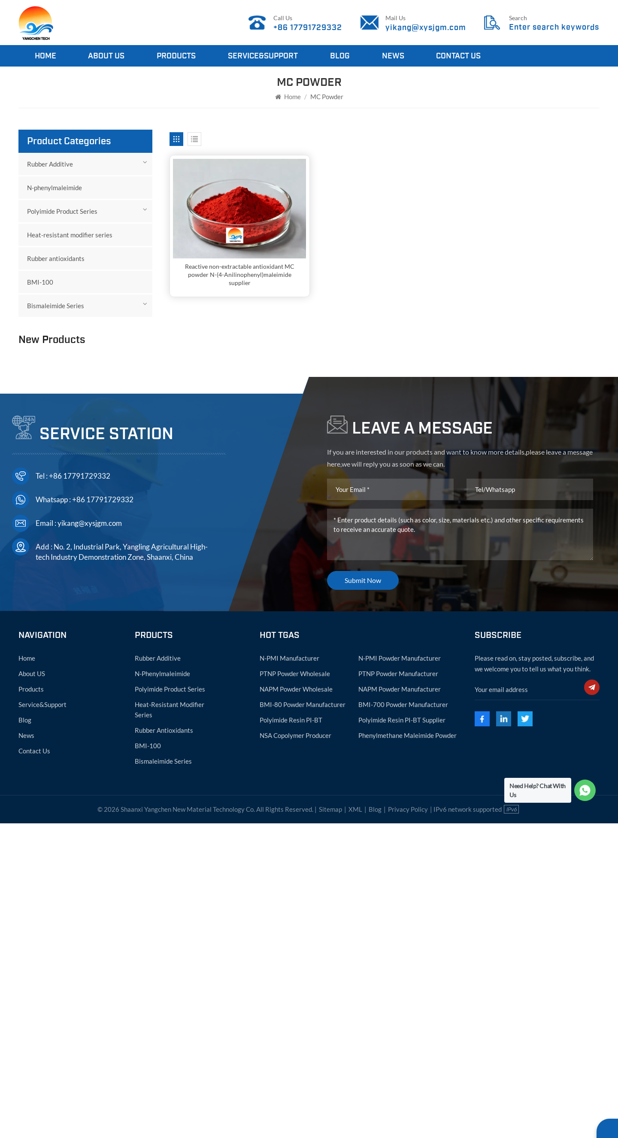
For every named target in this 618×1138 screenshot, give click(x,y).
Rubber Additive (50, 164)
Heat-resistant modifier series (69, 235)
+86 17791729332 (308, 27)
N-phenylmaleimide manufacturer (90, 366)
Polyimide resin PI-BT (291, 1034)
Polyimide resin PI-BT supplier (401, 1034)
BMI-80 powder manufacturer (302, 1019)
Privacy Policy (408, 1124)
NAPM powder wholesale (296, 1003)
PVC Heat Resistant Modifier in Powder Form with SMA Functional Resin (102, 599)
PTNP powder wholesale (295, 988)
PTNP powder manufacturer (398, 988)
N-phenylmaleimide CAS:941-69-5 (104, 444)
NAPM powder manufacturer (399, 1003)
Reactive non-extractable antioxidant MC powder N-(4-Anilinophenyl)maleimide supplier (238, 272)
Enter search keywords (554, 27)
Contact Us (458, 56)
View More (78, 489)
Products (176, 56)
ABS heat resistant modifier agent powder (100, 638)
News (393, 56)
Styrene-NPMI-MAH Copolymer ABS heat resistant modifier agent (104, 559)
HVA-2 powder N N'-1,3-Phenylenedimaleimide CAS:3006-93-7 (97, 520)
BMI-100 (40, 282)
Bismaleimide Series (55, 306)
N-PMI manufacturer (289, 972)
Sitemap (330, 1124)
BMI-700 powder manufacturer (403, 1019)
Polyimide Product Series (62, 211)
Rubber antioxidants (56, 258)
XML (355, 1124)
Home (45, 56)
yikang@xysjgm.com (425, 27)
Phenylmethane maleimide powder (407, 1049)
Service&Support (263, 56)
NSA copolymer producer (295, 1049)
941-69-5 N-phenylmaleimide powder (103, 405)
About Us (106, 56)
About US (31, 988)
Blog (340, 56)
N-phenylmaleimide (54, 187)
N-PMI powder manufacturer (399, 972)
